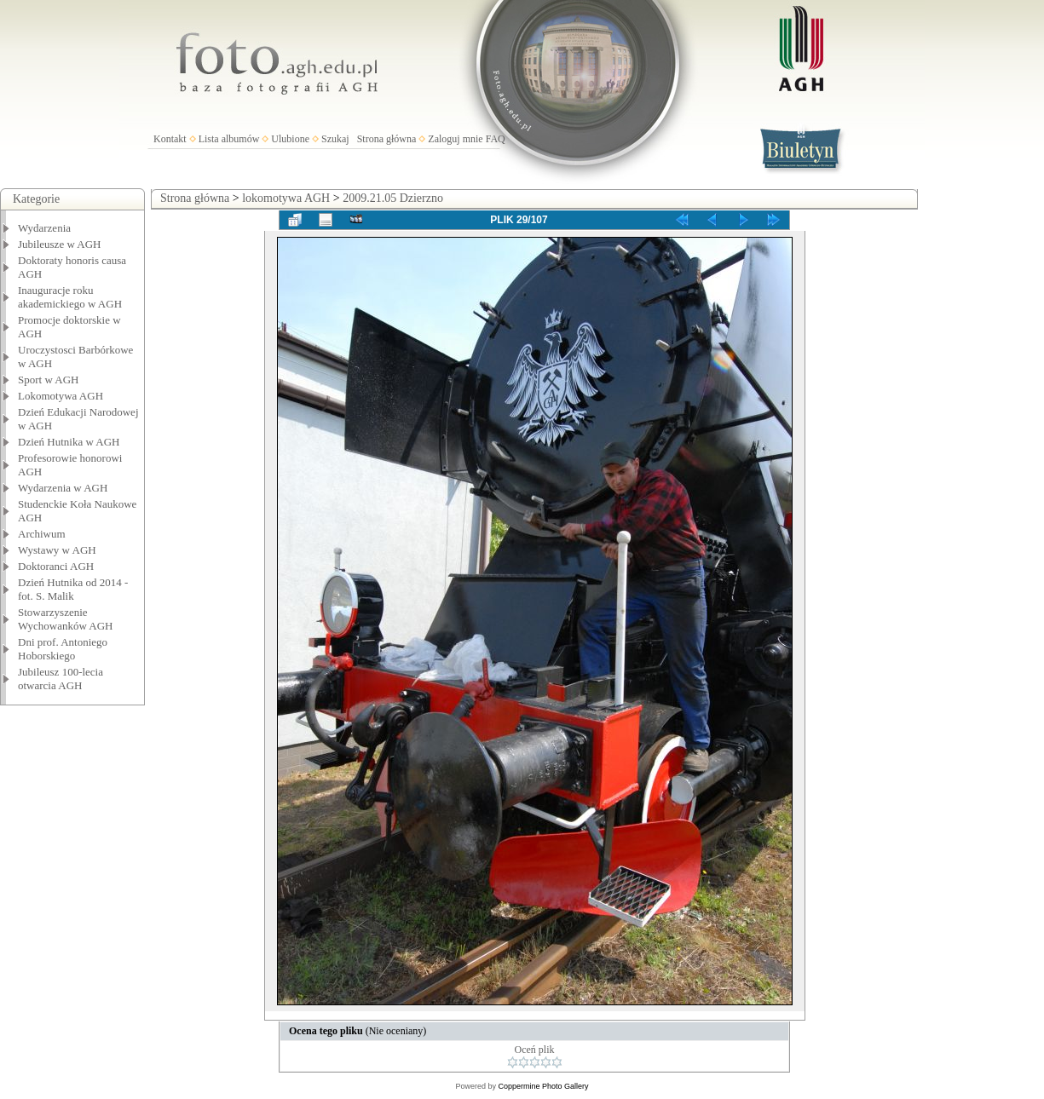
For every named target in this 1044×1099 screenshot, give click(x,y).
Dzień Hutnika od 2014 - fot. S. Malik (73, 589)
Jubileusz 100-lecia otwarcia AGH (60, 678)
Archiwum (42, 533)
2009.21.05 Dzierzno (393, 198)
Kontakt (170, 139)
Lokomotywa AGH (60, 395)
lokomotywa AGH (286, 198)
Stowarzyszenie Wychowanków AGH (65, 619)
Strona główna (387, 139)
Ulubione (290, 139)
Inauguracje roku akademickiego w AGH (70, 297)
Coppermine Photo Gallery (543, 1086)
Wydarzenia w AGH (62, 487)
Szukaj (335, 139)
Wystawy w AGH (57, 550)
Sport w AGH (48, 379)
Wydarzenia (44, 228)
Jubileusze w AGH (59, 244)
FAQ (495, 139)
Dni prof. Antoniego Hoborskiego (62, 649)
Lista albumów (229, 139)
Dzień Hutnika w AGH (69, 441)
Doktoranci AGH (56, 566)
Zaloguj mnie (455, 139)
